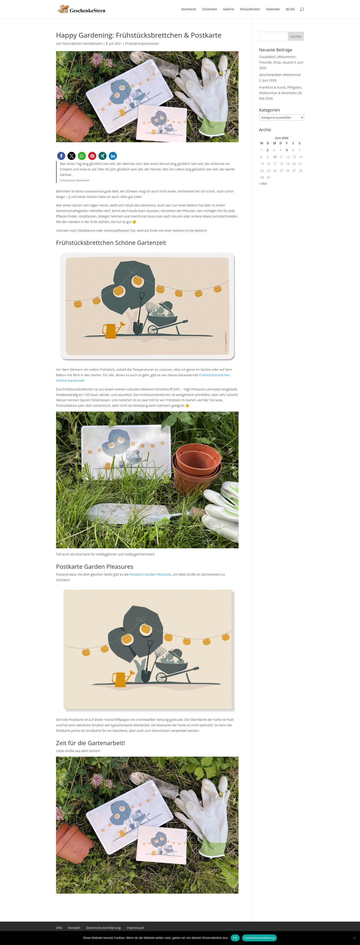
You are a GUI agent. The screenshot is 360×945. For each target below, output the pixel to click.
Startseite (188, 9)
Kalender (273, 9)
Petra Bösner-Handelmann (82, 43)
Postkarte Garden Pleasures (150, 574)
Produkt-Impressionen (142, 43)
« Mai (263, 183)
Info (59, 927)
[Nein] (354, 938)
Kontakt (74, 927)
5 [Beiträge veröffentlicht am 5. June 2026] (287, 150)
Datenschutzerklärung (103, 927)
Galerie (228, 9)
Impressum (135, 927)
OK (235, 937)
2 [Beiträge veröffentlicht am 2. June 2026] (267, 150)
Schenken (209, 9)
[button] (61, 156)
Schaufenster (250, 9)
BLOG (290, 9)
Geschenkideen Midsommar (280, 74)
